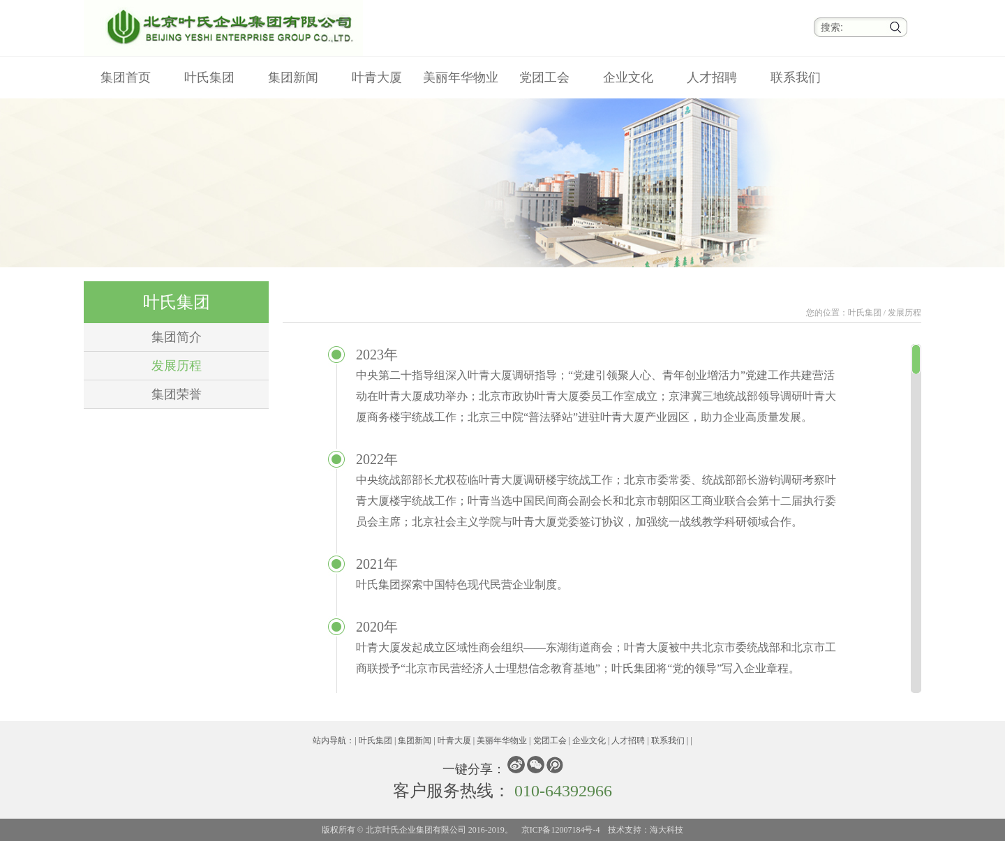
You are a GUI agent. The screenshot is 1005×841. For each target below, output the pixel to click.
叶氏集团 (209, 77)
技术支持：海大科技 (645, 830)
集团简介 (176, 337)
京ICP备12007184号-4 (560, 830)
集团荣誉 (176, 394)
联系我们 (795, 77)
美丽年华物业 (460, 77)
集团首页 (125, 77)
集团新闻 (293, 77)
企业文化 (628, 77)
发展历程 (176, 366)
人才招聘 (712, 77)
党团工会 (544, 77)
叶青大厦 (377, 77)
